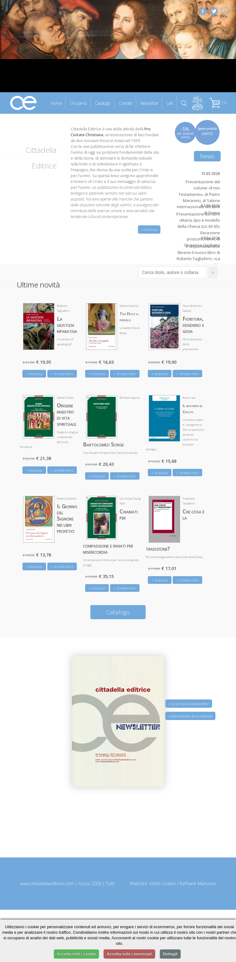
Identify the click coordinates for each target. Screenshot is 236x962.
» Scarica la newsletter (188, 704)
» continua (149, 229)
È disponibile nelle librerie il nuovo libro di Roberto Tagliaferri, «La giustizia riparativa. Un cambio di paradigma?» (198, 258)
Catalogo (102, 103)
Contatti (125, 103)
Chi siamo (78, 103)
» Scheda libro (62, 373)
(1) (217, 102)
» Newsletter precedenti (190, 716)
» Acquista (34, 373)
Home (56, 103)
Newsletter (149, 103)
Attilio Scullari (162, 883)
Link (170, 103)
